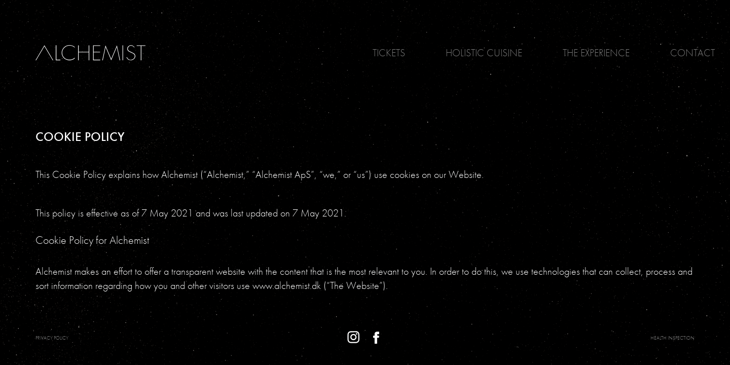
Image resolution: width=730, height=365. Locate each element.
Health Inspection (672, 338)
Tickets (389, 52)
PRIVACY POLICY (51, 338)
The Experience (596, 52)
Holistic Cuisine (484, 52)
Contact (692, 52)
